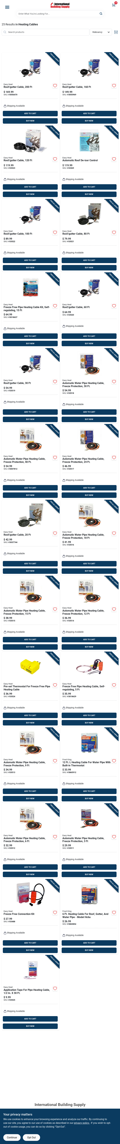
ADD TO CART (30, 113)
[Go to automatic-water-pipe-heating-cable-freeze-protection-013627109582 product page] (31, 461)
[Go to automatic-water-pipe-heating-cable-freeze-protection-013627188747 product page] (89, 841)
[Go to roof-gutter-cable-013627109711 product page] (89, 310)
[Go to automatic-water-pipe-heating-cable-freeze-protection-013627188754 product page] (31, 841)
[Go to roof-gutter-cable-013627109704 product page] (31, 385)
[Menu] (7, 7)
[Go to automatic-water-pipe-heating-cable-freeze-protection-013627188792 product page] (31, 613)
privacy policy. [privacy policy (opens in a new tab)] (82, 1122)
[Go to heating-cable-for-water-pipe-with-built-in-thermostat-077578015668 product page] (89, 765)
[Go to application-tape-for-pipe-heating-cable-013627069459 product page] (31, 992)
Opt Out (31, 1137)
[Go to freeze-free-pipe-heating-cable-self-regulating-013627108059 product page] (89, 689)
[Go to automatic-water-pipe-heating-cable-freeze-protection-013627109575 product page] (89, 385)
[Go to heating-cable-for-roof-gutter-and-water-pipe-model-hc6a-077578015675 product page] (89, 916)
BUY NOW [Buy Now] (30, 121)
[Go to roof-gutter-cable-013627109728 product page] (89, 235)
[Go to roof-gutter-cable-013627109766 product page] (31, 88)
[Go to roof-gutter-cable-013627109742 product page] (31, 162)
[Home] (60, 5)
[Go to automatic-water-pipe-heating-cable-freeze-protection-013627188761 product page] (31, 765)
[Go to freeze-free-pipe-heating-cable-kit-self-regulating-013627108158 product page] (31, 310)
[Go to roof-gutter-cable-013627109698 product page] (31, 537)
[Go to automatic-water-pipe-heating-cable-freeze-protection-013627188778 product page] (89, 613)
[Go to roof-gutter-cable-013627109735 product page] (31, 235)
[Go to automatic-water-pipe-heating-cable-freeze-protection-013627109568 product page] (89, 461)
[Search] (101, 13)
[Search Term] (60, 14)
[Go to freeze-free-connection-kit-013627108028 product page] (31, 916)
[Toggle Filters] (116, 32)
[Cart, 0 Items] (113, 5)
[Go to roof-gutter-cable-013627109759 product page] (89, 88)
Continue (12, 1137)
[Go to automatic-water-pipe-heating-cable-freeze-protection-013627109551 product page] (89, 537)
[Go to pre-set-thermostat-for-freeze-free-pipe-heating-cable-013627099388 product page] (31, 689)
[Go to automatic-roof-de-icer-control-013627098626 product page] (89, 162)
